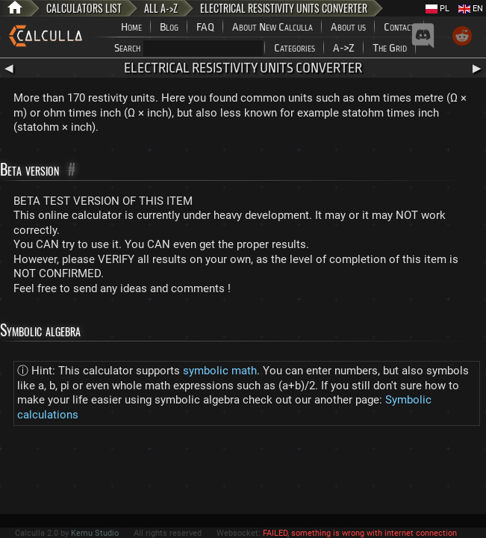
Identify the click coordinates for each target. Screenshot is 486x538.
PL (437, 8)
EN (470, 8)
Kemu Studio (95, 533)
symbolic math (220, 370)
